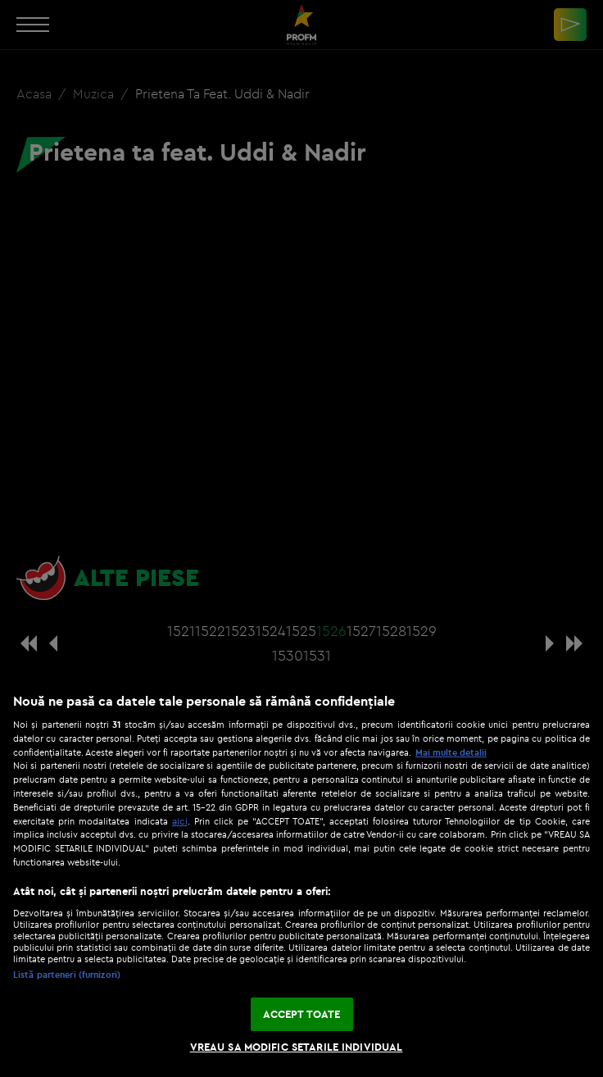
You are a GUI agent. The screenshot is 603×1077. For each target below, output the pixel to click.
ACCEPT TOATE (302, 1013)
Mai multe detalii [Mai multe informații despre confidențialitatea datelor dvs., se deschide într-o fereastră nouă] (451, 752)
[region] (301, 876)
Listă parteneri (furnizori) (66, 974)
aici (180, 821)
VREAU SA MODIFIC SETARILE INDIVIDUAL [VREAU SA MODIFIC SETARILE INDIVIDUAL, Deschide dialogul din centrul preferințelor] (296, 1046)
